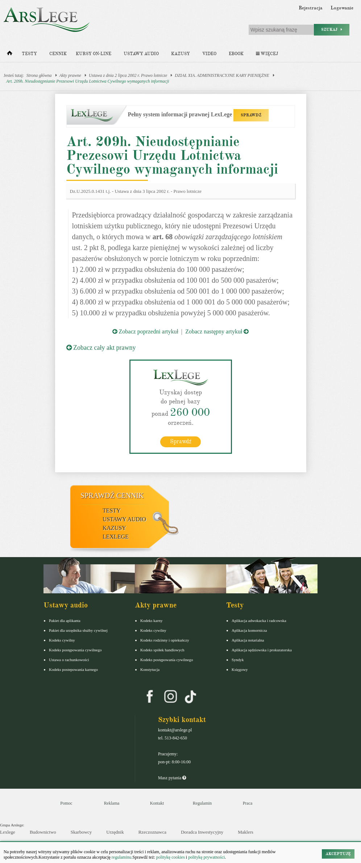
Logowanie (342, 8)
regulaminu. (122, 857)
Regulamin (202, 802)
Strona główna (39, 75)
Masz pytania (172, 777)
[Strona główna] (10, 54)
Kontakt (157, 802)
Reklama (112, 802)
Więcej (267, 54)
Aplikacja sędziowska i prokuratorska (262, 649)
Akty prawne (70, 75)
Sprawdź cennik (112, 495)
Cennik (58, 54)
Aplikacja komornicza (249, 630)
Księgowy (240, 669)
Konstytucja (149, 669)
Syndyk (238, 659)
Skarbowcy (81, 831)
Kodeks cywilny (62, 640)
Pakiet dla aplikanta (64, 620)
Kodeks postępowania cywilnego (75, 649)
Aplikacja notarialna (248, 640)
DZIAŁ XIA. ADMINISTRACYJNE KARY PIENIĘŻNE (222, 75)
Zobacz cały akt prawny (101, 347)
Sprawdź (180, 441)
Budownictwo (43, 831)
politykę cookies (170, 857)
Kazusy (180, 54)
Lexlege (7, 831)
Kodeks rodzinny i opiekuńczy (164, 640)
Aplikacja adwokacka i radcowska (259, 620)
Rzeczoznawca (152, 831)
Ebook (236, 54)
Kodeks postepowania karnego (73, 669)
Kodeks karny (151, 620)
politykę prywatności (206, 857)
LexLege (116, 536)
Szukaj (331, 29)
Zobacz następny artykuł (217, 331)
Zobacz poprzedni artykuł (145, 331)
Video (209, 54)
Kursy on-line (93, 54)
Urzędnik (115, 831)
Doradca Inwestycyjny (202, 831)
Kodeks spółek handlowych (162, 649)
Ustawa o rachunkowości (69, 659)
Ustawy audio (141, 54)
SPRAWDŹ (251, 115)
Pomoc (66, 802)
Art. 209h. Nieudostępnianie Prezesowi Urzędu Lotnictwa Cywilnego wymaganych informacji (87, 81)
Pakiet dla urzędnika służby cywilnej (78, 630)
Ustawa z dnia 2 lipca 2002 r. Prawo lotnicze (128, 75)
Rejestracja (311, 8)
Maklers (245, 831)
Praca (248, 802)
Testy (29, 54)
